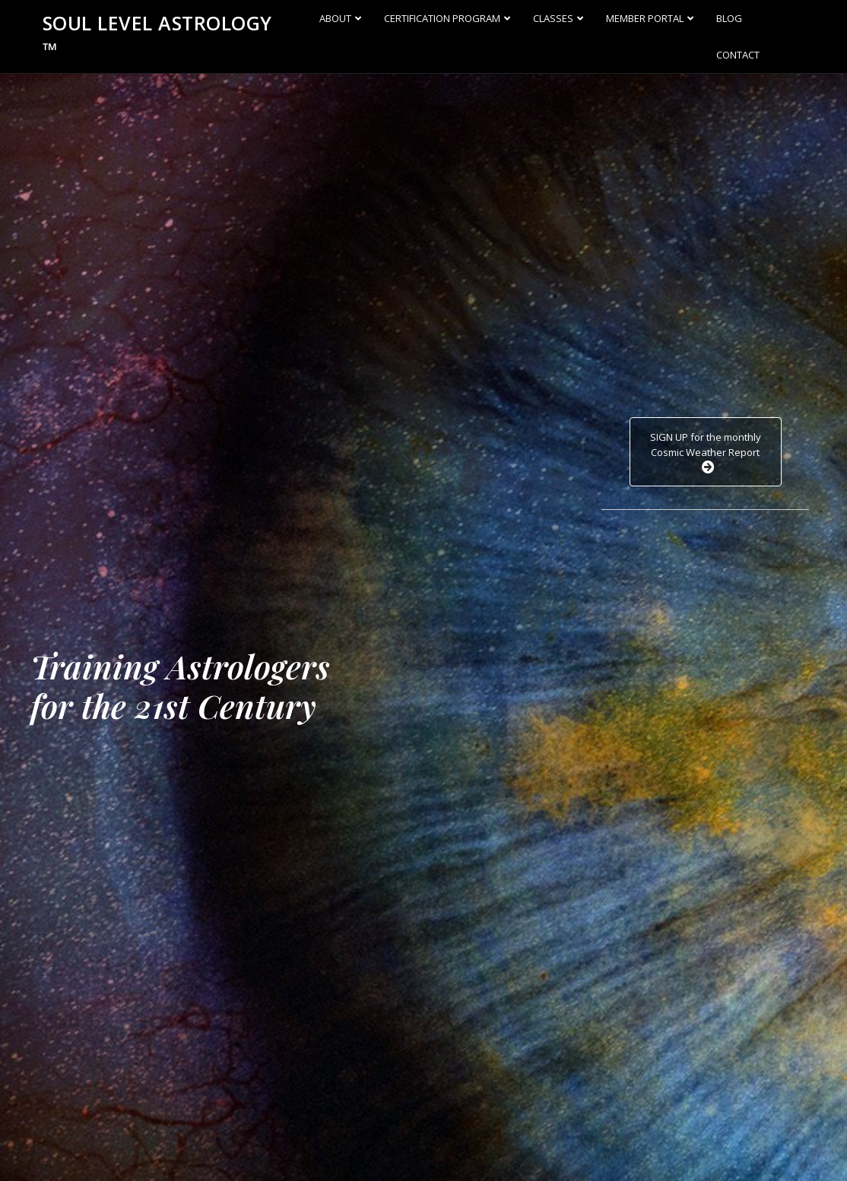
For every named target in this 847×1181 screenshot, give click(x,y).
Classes (553, 18)
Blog (729, 18)
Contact (738, 55)
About (335, 18)
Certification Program (442, 18)
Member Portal (645, 18)
